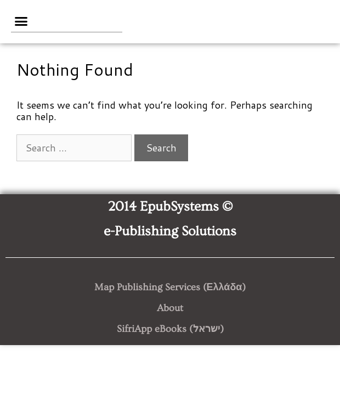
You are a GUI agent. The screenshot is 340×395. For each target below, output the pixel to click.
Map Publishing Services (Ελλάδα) (170, 287)
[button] (21, 21)
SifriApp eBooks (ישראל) (170, 329)
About (170, 308)
